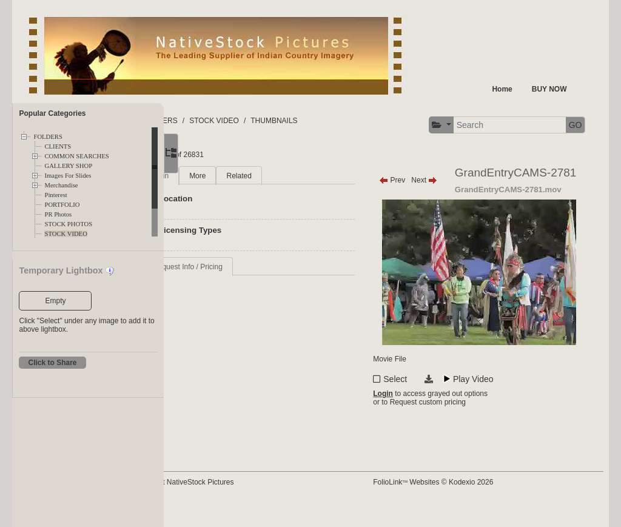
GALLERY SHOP (68, 166)
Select (423, 399)
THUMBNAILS (335, 120)
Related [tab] (299, 176)
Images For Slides (67, 175)
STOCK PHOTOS (68, 224)
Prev (421, 180)
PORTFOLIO (61, 204)
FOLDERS (47, 136)
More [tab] (258, 176)
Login (411, 416)
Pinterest (55, 195)
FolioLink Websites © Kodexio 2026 (461, 501)
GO (571, 125)
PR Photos (58, 214)
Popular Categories (52, 113)
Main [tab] (221, 176)
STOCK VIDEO (65, 233)
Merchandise (61, 185)
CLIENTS (57, 146)
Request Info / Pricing (248, 267)
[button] (437, 125)
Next (453, 180)
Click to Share (52, 362)
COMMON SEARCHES (76, 156)
